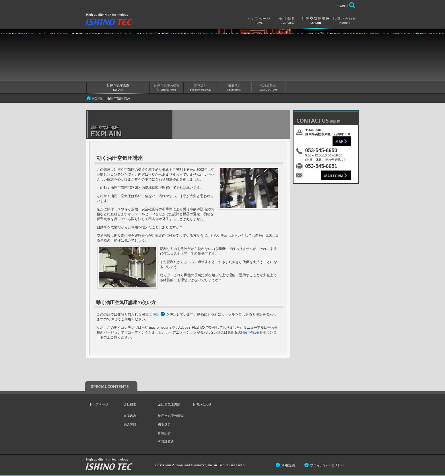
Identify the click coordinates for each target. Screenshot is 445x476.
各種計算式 (268, 87)
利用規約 (288, 465)
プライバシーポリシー (327, 465)
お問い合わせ (344, 21)
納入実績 (130, 424)
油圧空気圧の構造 (166, 87)
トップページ (258, 21)
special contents (110, 386)
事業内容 (130, 416)
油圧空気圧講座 (316, 21)
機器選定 (234, 87)
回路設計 (200, 87)
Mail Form (333, 176)
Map (339, 142)
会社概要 (287, 21)
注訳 (156, 314)
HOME (97, 99)
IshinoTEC (109, 22)
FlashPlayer (250, 332)
